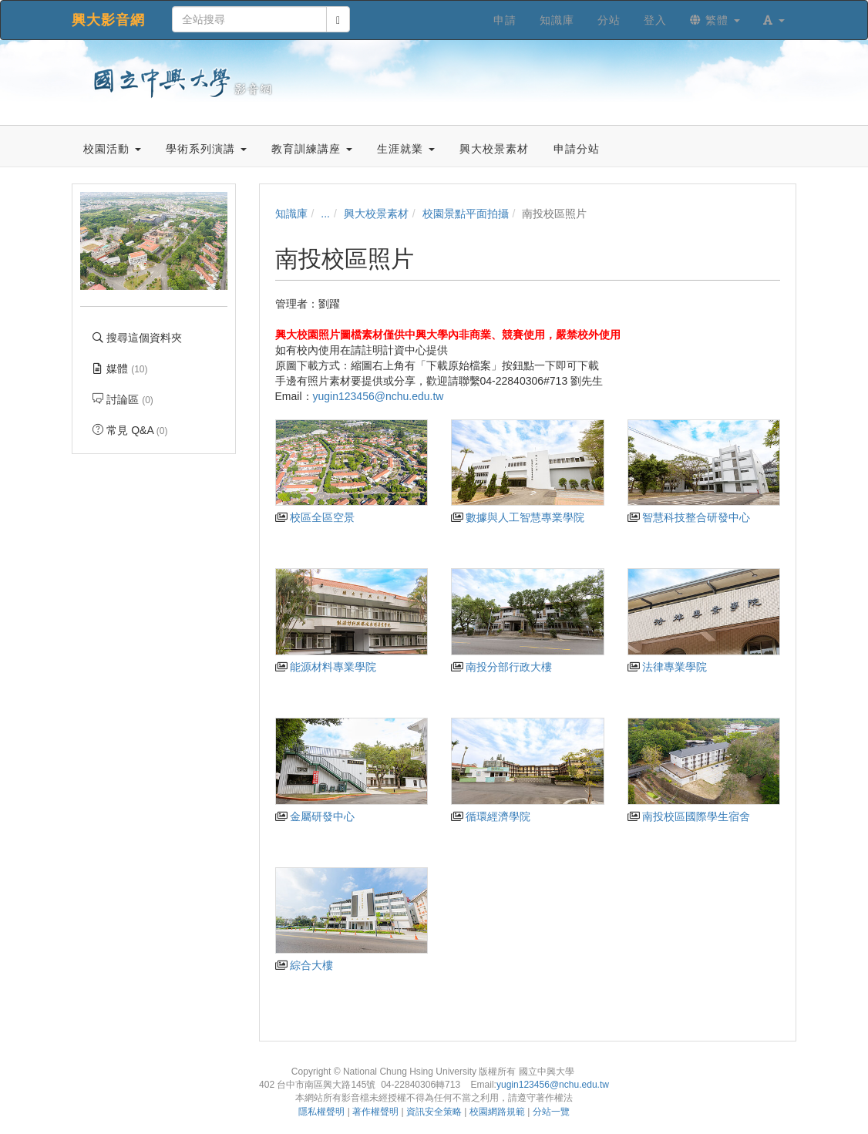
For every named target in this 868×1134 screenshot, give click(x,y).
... (325, 213)
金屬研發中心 (315, 816)
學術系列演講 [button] (206, 149)
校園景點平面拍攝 (465, 213)
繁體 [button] (715, 20)
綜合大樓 (304, 965)
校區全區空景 (315, 517)
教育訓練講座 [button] (311, 149)
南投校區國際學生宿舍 (688, 816)
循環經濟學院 (490, 816)
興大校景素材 (376, 213)
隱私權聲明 (321, 1111)
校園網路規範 (497, 1111)
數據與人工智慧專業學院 (517, 517)
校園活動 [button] (112, 149)
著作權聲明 (375, 1111)
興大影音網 (108, 20)
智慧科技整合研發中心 (688, 517)
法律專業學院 (667, 667)
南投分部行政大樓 (501, 667)
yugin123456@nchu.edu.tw (380, 396)
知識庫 (291, 213)
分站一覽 (551, 1111)
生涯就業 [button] (406, 149)
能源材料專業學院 (325, 667)
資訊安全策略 (434, 1111)
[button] (774, 20)
